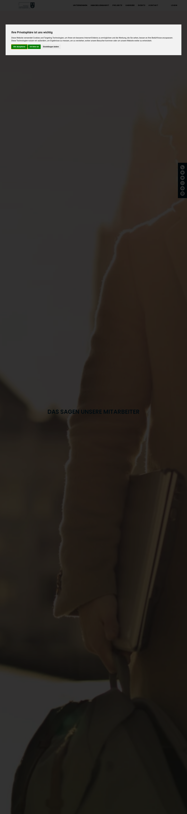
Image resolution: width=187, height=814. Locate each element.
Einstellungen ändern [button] (51, 47)
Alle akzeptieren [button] (19, 47)
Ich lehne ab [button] (34, 47)
